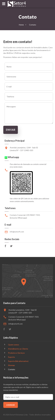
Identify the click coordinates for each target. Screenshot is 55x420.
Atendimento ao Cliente (18, 349)
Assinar (10, 405)
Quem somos (13, 344)
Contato (11, 369)
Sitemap (11, 365)
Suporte (11, 357)
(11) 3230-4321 (16, 167)
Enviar (10, 129)
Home (21, 25)
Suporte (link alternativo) (18, 361)
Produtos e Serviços (16, 353)
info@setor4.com (17, 231)
